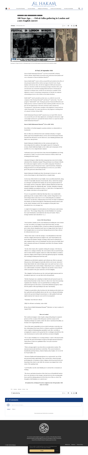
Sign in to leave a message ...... (18, 405)
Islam (27, 389)
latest (9, 409)
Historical (23, 389)
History (26, 15)
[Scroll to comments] (68, 25)
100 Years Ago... (39, 15)
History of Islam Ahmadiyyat (32, 15)
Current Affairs (31, 8)
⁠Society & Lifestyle (68, 8)
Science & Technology (56, 8)
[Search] (79, 8)
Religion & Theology (43, 8)
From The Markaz (20, 8)
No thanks (57, 450)
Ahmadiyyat (19, 389)
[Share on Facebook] (76, 25)
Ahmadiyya (15, 389)
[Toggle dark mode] (9, 8)
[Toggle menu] (6, 8)
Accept (41, 450)
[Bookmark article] (64, 26)
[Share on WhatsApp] (74, 25)
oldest (14, 409)
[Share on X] (71, 25)
